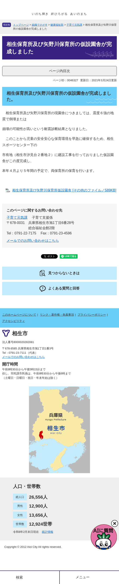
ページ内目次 (59, 71)
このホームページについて (19, 314)
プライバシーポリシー (92, 314)
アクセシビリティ (13, 321)
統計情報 (47, 531)
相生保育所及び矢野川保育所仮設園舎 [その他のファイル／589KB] (64, 190)
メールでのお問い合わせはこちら (33, 240)
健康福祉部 (56, 24)
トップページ (21, 24)
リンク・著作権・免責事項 (57, 314)
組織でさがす (40, 24)
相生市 (20, 333)
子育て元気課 (74, 24)
